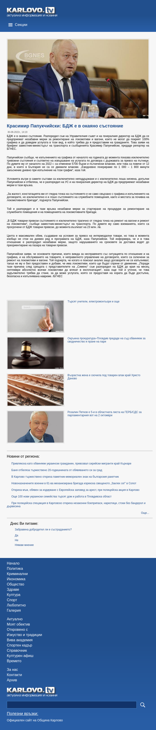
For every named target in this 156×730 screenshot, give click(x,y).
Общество (15, 584)
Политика (15, 568)
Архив (12, 680)
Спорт (12, 600)
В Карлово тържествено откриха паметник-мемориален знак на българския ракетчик (65, 476)
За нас (12, 670)
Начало (13, 563)
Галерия (14, 610)
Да (16, 535)
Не (16, 540)
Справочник (17, 650)
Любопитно (16, 605)
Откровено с (17, 629)
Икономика (16, 579)
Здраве (13, 589)
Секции (21, 25)
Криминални (17, 574)
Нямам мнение (24, 545)
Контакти (14, 675)
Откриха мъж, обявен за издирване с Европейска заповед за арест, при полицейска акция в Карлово (75, 490)
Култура (13, 595)
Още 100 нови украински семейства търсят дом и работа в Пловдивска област (61, 496)
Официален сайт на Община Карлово (35, 720)
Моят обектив (18, 624)
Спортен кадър (19, 645)
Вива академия (20, 640)
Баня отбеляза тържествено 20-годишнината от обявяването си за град (56, 470)
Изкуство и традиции (24, 635)
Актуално (15, 619)
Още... (145, 513)
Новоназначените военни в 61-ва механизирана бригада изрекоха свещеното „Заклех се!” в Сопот (73, 483)
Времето (14, 661)
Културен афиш (20, 656)
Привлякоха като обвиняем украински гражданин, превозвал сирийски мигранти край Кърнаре (71, 463)
